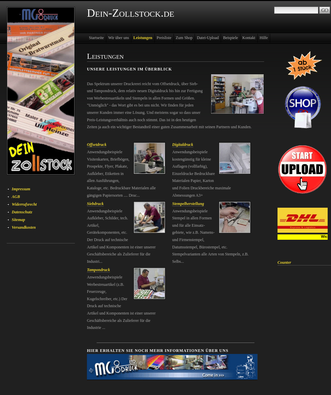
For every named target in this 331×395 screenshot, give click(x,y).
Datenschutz (22, 212)
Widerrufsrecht (24, 204)
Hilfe (264, 37)
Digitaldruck (182, 144)
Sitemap (18, 219)
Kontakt (248, 37)
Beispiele (230, 37)
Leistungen (142, 37)
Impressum (21, 189)
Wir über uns (118, 37)
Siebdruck (95, 203)
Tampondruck (98, 269)
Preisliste (164, 37)
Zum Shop (184, 37)
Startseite (96, 37)
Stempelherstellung (188, 203)
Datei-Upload (208, 37)
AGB (16, 196)
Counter (284, 262)
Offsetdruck (96, 144)
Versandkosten (24, 227)
